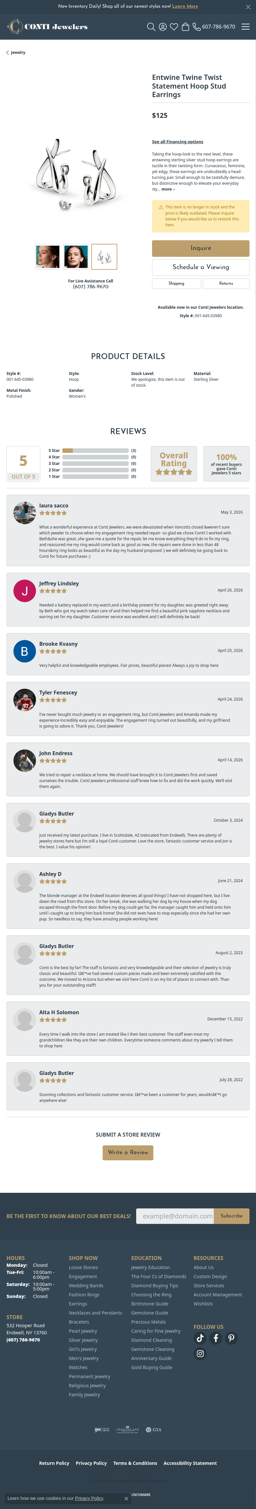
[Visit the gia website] (153, 1430)
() (133, 450)
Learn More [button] (185, 6)
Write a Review (128, 1153)
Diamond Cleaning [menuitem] (151, 1340)
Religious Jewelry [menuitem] (87, 1385)
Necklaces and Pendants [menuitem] (95, 1313)
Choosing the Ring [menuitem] (151, 1294)
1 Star (54, 476)
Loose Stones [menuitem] (83, 1267)
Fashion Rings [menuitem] (84, 1294)
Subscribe (232, 1216)
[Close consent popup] (126, 1499)
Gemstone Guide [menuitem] (149, 1313)
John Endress (55, 753)
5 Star (54, 450)
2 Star (54, 470)
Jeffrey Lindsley (59, 583)
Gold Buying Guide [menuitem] (151, 1367)
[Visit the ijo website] (102, 1430)
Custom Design (210, 1276)
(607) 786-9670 (91, 287)
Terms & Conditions (135, 1463)
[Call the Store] (23, 1340)
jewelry (18, 52)
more (168, 189)
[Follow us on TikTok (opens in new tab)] (200, 1338)
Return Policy (54, 1463)
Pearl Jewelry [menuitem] (83, 1331)
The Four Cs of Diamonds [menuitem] (158, 1276)
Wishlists (203, 1304)
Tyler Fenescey (58, 692)
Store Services (209, 1285)
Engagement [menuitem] (83, 1276)
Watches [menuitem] (78, 1367)
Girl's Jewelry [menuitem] (82, 1349)
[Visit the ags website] (128, 1430)
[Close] (248, 7)
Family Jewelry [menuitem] (84, 1394)
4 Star (54, 457)
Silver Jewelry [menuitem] (83, 1340)
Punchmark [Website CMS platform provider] (140, 1494)
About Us (204, 1267)
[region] (76, 171)
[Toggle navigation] (245, 26)
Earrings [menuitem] (78, 1304)
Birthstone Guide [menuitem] (150, 1304)
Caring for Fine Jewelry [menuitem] (156, 1331)
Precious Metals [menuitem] (148, 1322)
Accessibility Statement (190, 1463)
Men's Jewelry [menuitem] (84, 1358)
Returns (226, 284)
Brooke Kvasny (58, 643)
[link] (214, 26)
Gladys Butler (56, 813)
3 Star (54, 463)
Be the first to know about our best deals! (68, 1216)
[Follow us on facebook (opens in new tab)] (215, 1338)
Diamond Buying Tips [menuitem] (154, 1285)
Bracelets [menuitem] (79, 1322)
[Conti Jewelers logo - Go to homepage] (47, 27)
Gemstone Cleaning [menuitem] (152, 1349)
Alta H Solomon (59, 1012)
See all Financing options (177, 141)
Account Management (218, 1294)
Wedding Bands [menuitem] (86, 1285)
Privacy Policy (91, 1463)
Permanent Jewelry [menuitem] (89, 1376)
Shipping (176, 284)
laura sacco (53, 505)
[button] (151, 26)
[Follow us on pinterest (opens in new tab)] (231, 1338)
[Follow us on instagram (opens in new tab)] (200, 1353)
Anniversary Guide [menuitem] (151, 1358)
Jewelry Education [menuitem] (150, 1267)
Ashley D (50, 874)
